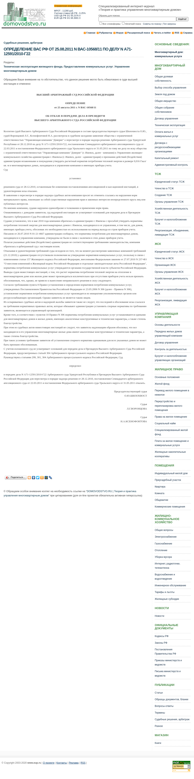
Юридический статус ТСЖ (170, 181)
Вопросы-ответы (164, 706)
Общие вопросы (164, 530)
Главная (90, 33)
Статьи (159, 692)
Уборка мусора (163, 557)
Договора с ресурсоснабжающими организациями (167, 147)
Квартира (160, 486)
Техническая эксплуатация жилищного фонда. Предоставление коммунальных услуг (58, 66)
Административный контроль (171, 164)
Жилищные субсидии (167, 599)
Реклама (74, 762)
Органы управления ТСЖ (169, 201)
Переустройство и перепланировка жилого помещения (168, 405)
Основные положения (167, 377)
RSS (177, 33)
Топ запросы (169, 24)
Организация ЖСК (165, 265)
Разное (159, 726)
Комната (159, 493)
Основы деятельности (167, 324)
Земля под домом (165, 94)
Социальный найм (165, 423)
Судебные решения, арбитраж (23, 42)
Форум (120, 33)
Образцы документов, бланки (171, 699)
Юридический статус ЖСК (169, 251)
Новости (159, 616)
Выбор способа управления (170, 87)
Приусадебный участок (168, 480)
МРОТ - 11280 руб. (63, 10)
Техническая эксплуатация (170, 125)
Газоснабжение (163, 543)
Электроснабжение (165, 536)
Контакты (61, 762)
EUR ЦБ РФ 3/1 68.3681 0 (67, 18)
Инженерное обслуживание (170, 585)
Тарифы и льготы (164, 592)
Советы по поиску (152, 24)
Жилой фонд (162, 383)
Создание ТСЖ (163, 195)
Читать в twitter (162, 33)
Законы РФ (161, 642)
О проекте (49, 762)
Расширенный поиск (138, 33)
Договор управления (166, 118)
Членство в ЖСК (164, 258)
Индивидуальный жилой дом (171, 473)
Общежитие (161, 500)
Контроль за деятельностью (171, 349)
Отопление (161, 550)
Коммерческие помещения (170, 506)
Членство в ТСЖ (164, 188)
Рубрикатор (105, 33)
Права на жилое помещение (171, 416)
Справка (187, 33)
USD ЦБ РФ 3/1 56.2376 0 (67, 15)
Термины (160, 712)
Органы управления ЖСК (169, 272)
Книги (158, 743)
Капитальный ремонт (167, 158)
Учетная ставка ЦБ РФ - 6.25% (70, 13)
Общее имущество (165, 101)
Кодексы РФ (161, 636)
